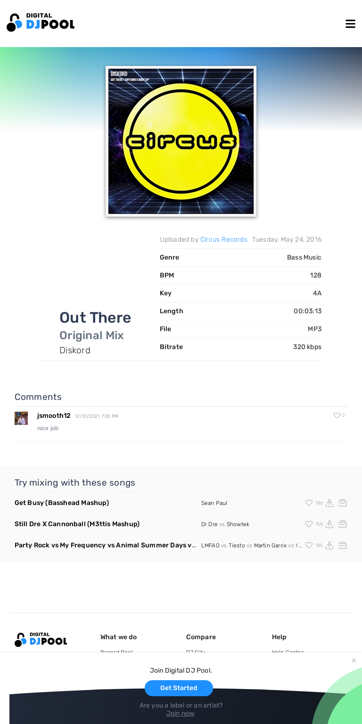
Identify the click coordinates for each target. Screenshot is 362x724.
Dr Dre (209, 524)
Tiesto (237, 545)
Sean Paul (214, 503)
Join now (180, 713)
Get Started (178, 688)
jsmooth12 (54, 416)
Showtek (238, 524)
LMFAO (210, 545)
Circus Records (223, 240)
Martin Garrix (270, 545)
